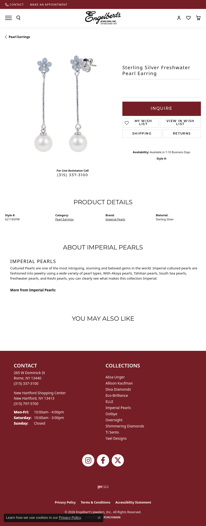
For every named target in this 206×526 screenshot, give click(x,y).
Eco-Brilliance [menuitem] (117, 395)
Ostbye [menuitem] (111, 413)
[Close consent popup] (99, 517)
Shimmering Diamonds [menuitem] (125, 426)
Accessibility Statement (133, 502)
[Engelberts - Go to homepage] (103, 17)
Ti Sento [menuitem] (112, 432)
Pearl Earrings (19, 37)
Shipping (142, 133)
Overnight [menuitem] (114, 419)
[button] (18, 18)
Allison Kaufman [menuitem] (119, 383)
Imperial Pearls (115, 219)
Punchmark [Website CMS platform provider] (112, 517)
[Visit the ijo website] (103, 487)
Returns (182, 133)
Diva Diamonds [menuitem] (118, 389)
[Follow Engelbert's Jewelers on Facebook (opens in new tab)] (103, 460)
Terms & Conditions (95, 502)
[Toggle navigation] (8, 18)
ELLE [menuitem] (109, 401)
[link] (14, 4)
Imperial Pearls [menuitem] (118, 407)
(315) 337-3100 (72, 175)
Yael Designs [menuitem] (116, 438)
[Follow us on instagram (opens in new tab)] (88, 460)
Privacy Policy (65, 502)
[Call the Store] (26, 383)
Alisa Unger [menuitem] (115, 377)
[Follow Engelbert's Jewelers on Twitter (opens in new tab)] (118, 460)
